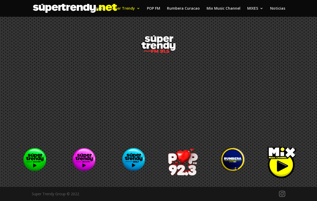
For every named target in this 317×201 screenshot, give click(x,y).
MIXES (252, 9)
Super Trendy (122, 9)
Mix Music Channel (223, 9)
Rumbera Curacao (183, 9)
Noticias (277, 9)
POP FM (153, 9)
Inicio (99, 9)
